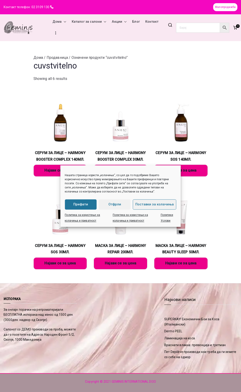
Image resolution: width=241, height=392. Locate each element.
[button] (64, 22)
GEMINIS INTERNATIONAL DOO (134, 381)
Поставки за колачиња (154, 204)
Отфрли (114, 204)
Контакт (151, 22)
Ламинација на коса (179, 338)
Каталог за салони (89, 22)
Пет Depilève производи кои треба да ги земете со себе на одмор (200, 354)
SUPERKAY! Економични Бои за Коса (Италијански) (191, 321)
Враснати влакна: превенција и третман (195, 345)
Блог (136, 22)
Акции (119, 22)
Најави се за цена (181, 170)
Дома (59, 22)
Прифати (80, 204)
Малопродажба (225, 7)
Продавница (57, 57)
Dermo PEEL (173, 331)
